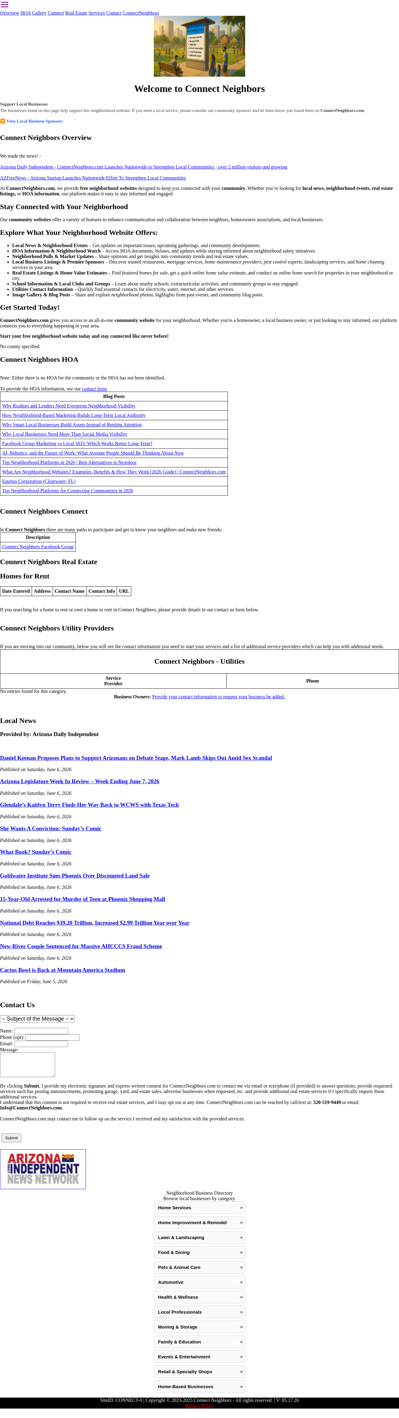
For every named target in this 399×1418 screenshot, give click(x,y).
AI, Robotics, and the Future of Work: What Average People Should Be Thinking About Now (93, 453)
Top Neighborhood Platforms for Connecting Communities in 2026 (67, 490)
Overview (9, 13)
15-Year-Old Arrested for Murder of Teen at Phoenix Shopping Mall (82, 899)
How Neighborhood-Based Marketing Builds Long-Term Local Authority (74, 415)
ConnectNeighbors (141, 13)
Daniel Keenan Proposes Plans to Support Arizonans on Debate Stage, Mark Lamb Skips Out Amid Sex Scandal (136, 758)
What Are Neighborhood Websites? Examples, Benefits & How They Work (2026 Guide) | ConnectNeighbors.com (114, 471)
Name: (6, 1030)
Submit (11, 1142)
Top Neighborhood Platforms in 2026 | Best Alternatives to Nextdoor (69, 462)
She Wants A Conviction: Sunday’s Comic (50, 828)
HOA (25, 13)
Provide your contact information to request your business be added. (218, 696)
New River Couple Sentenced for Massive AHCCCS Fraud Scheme (81, 946)
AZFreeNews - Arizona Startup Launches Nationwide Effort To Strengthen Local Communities (93, 177)
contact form (94, 388)
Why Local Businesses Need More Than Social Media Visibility (64, 434)
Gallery (39, 13)
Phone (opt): (12, 1037)
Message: (9, 1049)
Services (97, 13)
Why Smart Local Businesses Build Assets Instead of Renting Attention (72, 424)
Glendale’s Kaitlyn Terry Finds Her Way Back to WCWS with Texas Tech (89, 805)
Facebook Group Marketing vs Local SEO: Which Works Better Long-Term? (77, 443)
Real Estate (76, 13)
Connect (56, 13)
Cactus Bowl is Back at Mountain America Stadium (62, 970)
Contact (114, 13)
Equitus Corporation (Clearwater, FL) (39, 481)
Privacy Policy (199, 1410)
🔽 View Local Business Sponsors (31, 121)
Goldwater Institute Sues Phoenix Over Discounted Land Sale (75, 875)
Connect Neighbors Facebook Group (38, 546)
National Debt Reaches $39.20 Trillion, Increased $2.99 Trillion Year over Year (94, 923)
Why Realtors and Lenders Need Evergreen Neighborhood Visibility (69, 405)
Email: (6, 1043)
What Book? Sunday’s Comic (36, 852)
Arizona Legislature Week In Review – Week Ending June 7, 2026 (79, 781)
